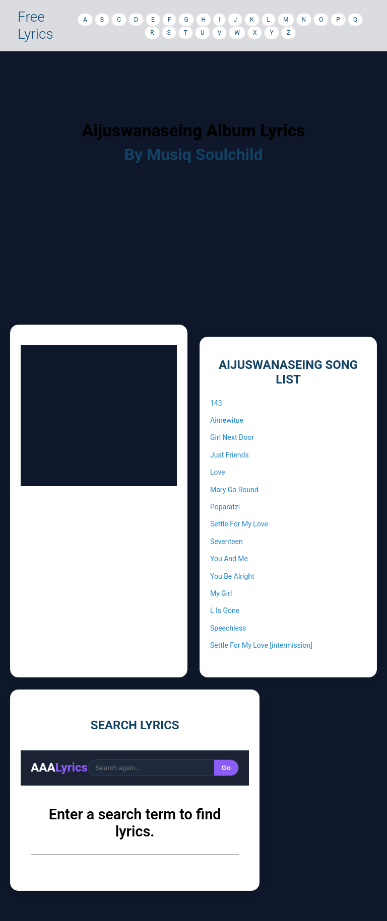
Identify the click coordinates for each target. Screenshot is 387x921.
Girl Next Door (232, 437)
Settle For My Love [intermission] (261, 645)
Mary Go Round (234, 490)
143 (216, 403)
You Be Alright (232, 576)
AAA (59, 767)
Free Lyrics (35, 25)
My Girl (221, 593)
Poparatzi (225, 507)
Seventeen (226, 542)
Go (226, 768)
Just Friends (229, 455)
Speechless (228, 628)
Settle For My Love (239, 524)
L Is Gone (224, 610)
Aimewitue (226, 420)
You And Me (229, 559)
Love (217, 472)
